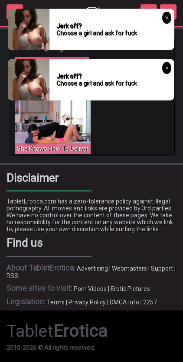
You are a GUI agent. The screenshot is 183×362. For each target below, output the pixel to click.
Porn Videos (90, 288)
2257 (150, 302)
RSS (12, 275)
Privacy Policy (87, 302)
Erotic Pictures (130, 288)
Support (162, 268)
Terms (56, 302)
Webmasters (129, 268)
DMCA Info (124, 302)
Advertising (92, 268)
